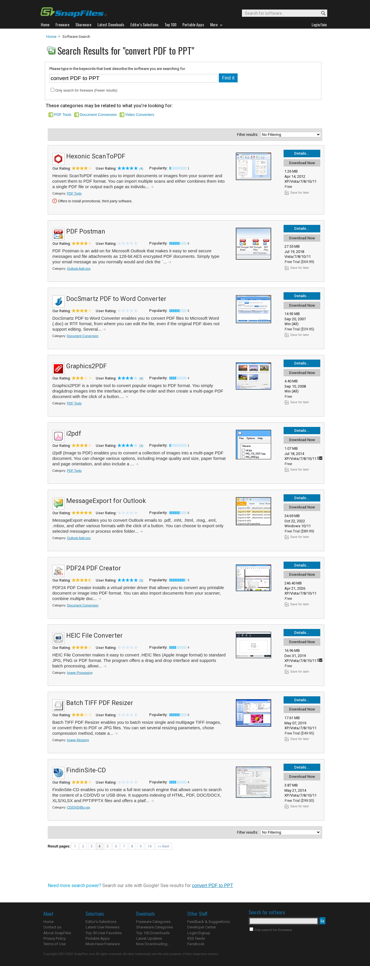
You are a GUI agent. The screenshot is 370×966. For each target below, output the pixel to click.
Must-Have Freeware (103, 944)
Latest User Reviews (102, 927)
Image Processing (79, 672)
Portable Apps (98, 938)
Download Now (302, 163)
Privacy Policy (54, 938)
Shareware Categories (154, 927)
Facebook (195, 944)
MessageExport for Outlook (106, 500)
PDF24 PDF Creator (93, 568)
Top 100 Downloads (153, 933)
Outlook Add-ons (78, 268)
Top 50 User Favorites (104, 933)
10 (150, 846)
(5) (141, 580)
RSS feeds (196, 938)
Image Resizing (78, 740)
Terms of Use (54, 944)
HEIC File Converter (94, 635)
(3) (141, 445)
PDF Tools (62, 114)
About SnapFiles (57, 933)
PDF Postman (85, 231)
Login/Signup (198, 933)
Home (51, 36)
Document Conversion (98, 114)
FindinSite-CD (86, 770)
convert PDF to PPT (212, 885)
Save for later (299, 192)
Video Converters (139, 114)
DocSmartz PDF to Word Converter (116, 298)
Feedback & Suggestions (208, 921)
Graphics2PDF (86, 366)
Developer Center (201, 927)
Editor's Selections (101, 921)
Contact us (52, 927)
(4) (141, 168)
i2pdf (73, 433)
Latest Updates (149, 938)
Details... (302, 153)
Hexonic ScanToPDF (95, 156)
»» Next (163, 846)
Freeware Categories (153, 921)
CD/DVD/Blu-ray (78, 807)
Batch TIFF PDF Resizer (99, 702)
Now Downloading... (153, 944)
